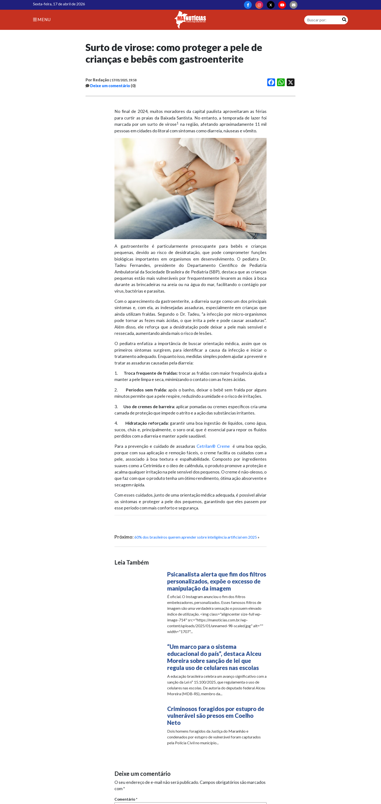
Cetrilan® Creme (213, 446)
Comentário (126, 799)
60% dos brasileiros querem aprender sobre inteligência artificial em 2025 (195, 537)
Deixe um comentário (110, 85)
